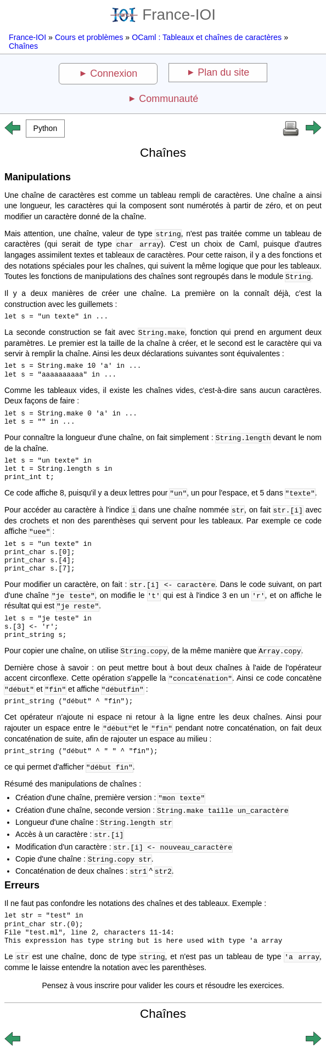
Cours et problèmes (89, 37)
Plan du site (223, 72)
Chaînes (23, 46)
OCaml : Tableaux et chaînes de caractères (207, 37)
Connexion (113, 73)
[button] (45, 128)
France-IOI (163, 14)
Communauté (168, 98)
